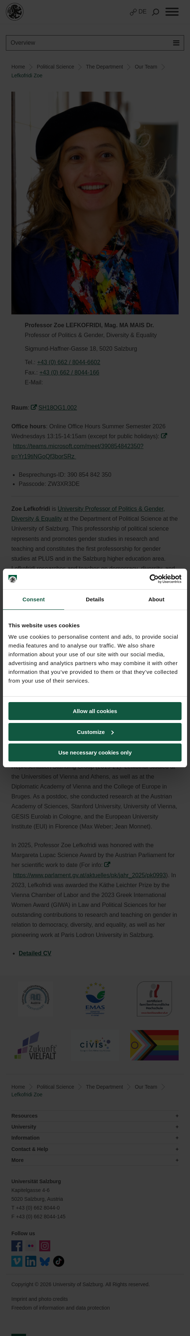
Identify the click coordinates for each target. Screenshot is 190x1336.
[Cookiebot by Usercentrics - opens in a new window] (149, 579)
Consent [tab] (33, 599)
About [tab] (156, 599)
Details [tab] (95, 599)
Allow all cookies (95, 711)
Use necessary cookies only (95, 752)
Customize (95, 732)
